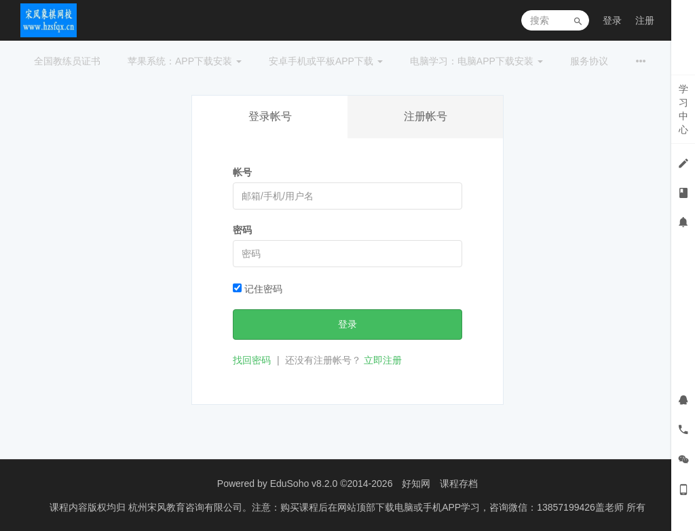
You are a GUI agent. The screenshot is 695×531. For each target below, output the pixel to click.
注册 (644, 20)
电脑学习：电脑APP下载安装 (476, 61)
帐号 (242, 172)
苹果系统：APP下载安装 (185, 61)
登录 (612, 20)
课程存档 (459, 483)
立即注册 (383, 360)
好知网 (416, 483)
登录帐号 (270, 116)
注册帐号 (425, 116)
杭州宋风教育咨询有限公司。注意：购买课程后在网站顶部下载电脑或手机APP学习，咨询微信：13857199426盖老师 (377, 507)
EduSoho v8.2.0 (304, 483)
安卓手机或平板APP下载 (326, 61)
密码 (242, 229)
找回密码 (252, 360)
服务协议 (589, 61)
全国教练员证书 (67, 61)
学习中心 (683, 109)
